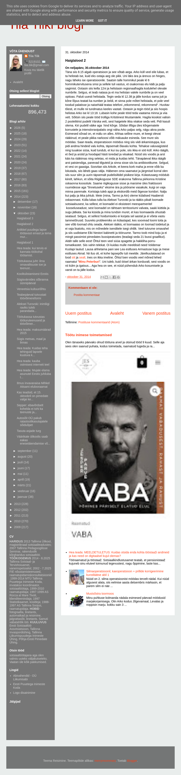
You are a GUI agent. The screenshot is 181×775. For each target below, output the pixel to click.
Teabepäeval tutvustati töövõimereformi (31, 296)
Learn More (85, 20)
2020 (17, 162)
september (24, 451)
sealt (82, 257)
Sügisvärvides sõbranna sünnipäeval (32, 281)
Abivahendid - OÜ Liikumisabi (25, 677)
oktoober (23, 213)
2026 (17, 127)
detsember (24, 201)
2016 (17, 185)
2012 (17, 509)
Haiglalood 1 (25, 242)
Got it (102, 20)
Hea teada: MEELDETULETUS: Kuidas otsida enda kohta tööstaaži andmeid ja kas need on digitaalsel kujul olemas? (119, 554)
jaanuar (22, 496)
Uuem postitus (78, 313)
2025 (17, 133)
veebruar (23, 491)
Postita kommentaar (87, 295)
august (22, 456)
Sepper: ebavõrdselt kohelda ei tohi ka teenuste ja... (30, 408)
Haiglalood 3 (25, 218)
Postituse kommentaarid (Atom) (99, 322)
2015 (17, 191)
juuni (20, 468)
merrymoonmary (105, 760)
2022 (17, 150)
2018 (17, 173)
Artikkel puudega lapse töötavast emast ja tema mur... (34, 233)
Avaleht (117, 313)
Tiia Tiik (34, 56)
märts (21, 485)
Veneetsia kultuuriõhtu (31, 289)
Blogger (132, 760)
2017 (17, 179)
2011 (17, 515)
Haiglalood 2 (25, 224)
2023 (17, 145)
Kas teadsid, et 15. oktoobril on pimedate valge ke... (32, 396)
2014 (17, 196)
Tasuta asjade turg (29, 431)
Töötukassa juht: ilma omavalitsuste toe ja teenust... (31, 264)
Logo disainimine (24, 692)
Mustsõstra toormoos (100, 593)
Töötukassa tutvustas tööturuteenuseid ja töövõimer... (31, 320)
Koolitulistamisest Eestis (32, 274)
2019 (17, 168)
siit (74, 257)
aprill (20, 479)
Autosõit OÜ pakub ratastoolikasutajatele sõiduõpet (32, 421)
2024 (17, 139)
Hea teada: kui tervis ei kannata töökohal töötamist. (32, 251)
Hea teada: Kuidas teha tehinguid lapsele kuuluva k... (32, 351)
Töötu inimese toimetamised (88, 335)
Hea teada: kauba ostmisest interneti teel (33, 362)
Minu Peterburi (89, 261)
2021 (17, 156)
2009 (17, 527)
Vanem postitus (156, 313)
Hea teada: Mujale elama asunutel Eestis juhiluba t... (34, 374)
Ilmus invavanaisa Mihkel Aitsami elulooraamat (33, 384)
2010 (17, 521)
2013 (17, 504)
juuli (20, 462)
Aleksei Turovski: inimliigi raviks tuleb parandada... (33, 307)
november (24, 207)
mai (20, 473)
